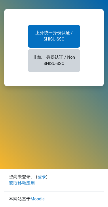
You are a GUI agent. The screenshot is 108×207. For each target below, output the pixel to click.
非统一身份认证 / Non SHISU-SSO (54, 60)
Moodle (38, 199)
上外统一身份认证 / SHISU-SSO (54, 36)
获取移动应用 (22, 183)
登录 (41, 176)
